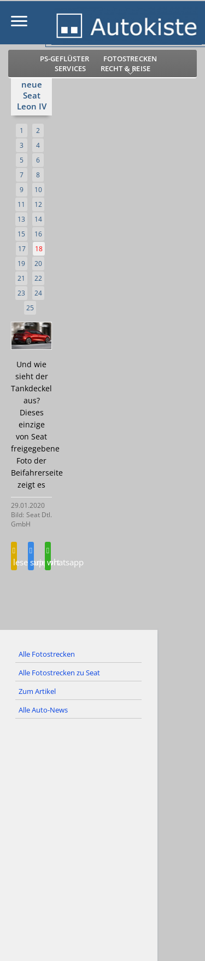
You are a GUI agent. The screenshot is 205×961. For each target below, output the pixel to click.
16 (38, 234)
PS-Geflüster (64, 58)
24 (38, 293)
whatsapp (48, 557)
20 (38, 263)
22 (38, 278)
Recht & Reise (126, 68)
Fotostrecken (130, 58)
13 (21, 219)
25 (30, 307)
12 (38, 204)
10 (38, 189)
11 (21, 204)
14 (38, 219)
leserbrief (14, 557)
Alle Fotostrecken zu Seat (59, 673)
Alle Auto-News (43, 710)
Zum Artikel (37, 691)
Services (70, 68)
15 (21, 234)
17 (22, 248)
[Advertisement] (102, 848)
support (31, 557)
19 (21, 263)
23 (21, 293)
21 (21, 278)
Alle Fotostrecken (47, 654)
